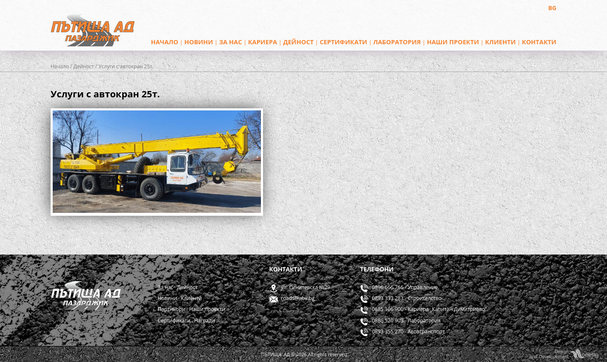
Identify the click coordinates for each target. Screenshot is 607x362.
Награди (204, 320)
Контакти (539, 42)
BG (552, 8)
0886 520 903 (387, 320)
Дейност (298, 42)
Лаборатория (397, 42)
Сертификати (343, 42)
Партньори (171, 309)
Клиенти (500, 42)
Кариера (262, 42)
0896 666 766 (387, 287)
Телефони (377, 269)
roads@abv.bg (298, 298)
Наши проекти (453, 42)
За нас (230, 42)
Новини (198, 42)
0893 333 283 (387, 298)
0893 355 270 (387, 331)
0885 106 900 (387, 309)
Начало (164, 42)
